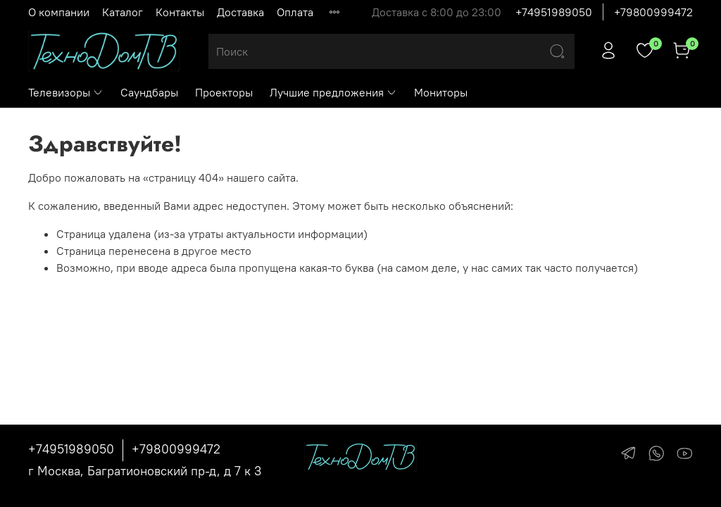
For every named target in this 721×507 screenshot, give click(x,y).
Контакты (180, 12)
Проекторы (224, 92)
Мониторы (441, 92)
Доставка (240, 12)
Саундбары (149, 92)
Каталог (122, 12)
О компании (58, 12)
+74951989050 (553, 12)
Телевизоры (66, 92)
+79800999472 (653, 12)
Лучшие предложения (333, 92)
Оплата (295, 12)
